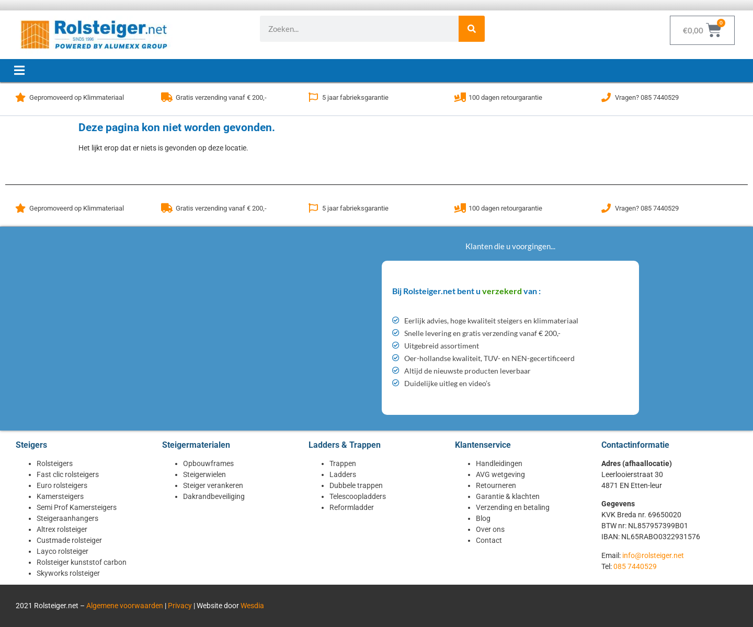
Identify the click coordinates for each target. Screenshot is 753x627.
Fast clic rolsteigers (68, 474)
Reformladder (351, 507)
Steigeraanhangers (67, 518)
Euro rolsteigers (62, 485)
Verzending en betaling (513, 507)
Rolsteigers (55, 463)
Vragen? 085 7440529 (647, 97)
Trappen (342, 463)
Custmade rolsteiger (69, 540)
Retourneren (496, 485)
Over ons (490, 529)
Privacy (180, 605)
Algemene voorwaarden (124, 605)
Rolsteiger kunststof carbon (82, 562)
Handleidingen (499, 463)
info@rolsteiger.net (653, 555)
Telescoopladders (357, 496)
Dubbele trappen (356, 485)
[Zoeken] (472, 29)
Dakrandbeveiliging (214, 496)
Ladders (342, 474)
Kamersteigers (60, 496)
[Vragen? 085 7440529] (606, 97)
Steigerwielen (204, 474)
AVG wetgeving (500, 474)
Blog (483, 518)
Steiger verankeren (213, 485)
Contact (489, 540)
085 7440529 (635, 566)
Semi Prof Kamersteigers (77, 507)
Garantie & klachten (508, 496)
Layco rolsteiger (62, 551)
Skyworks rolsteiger (68, 573)
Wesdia (252, 605)
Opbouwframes (208, 463)
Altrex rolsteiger (62, 529)
